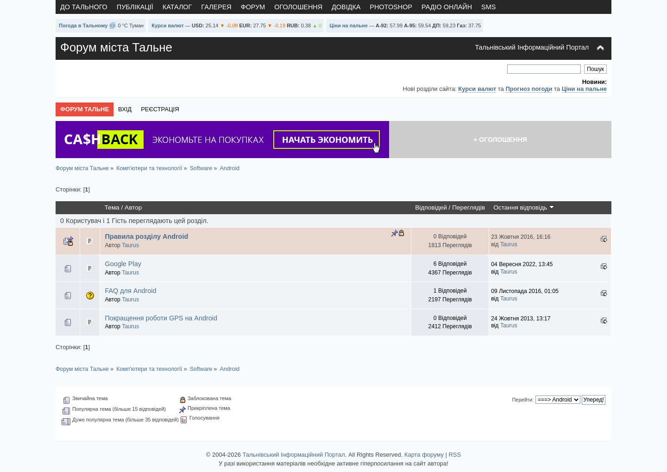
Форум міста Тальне (116, 47)
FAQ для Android (130, 290)
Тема (112, 207)
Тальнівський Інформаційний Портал (532, 47)
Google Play (123, 264)
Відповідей (431, 207)
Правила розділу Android (146, 236)
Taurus (130, 245)
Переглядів (468, 207)
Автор (133, 207)
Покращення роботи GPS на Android (161, 318)
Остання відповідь (523, 207)
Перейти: (523, 399)
